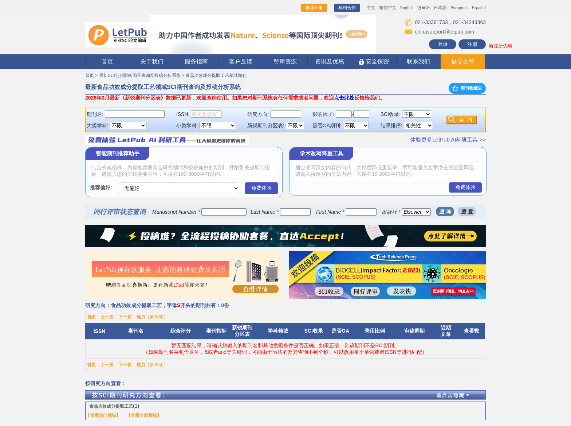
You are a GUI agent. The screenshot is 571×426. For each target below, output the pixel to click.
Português (459, 7)
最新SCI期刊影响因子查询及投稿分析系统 (140, 75)
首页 (107, 61)
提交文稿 (462, 61)
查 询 (445, 211)
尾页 (141, 317)
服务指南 (196, 61)
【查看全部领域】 (143, 415)
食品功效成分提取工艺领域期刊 (216, 75)
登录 (443, 44)
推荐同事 (314, 7)
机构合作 (347, 7)
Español (479, 7)
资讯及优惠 (329, 61)
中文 (371, 7)
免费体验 (261, 188)
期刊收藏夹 (467, 88)
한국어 (423, 7)
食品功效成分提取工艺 (111, 406)
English (407, 7)
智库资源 (285, 61)
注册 (472, 44)
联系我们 (418, 61)
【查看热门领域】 (103, 415)
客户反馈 (240, 61)
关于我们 (152, 61)
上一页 (107, 317)
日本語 (440, 7)
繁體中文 (388, 7)
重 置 (467, 211)
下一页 (125, 317)
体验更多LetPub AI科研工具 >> (448, 139)
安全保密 (374, 61)
